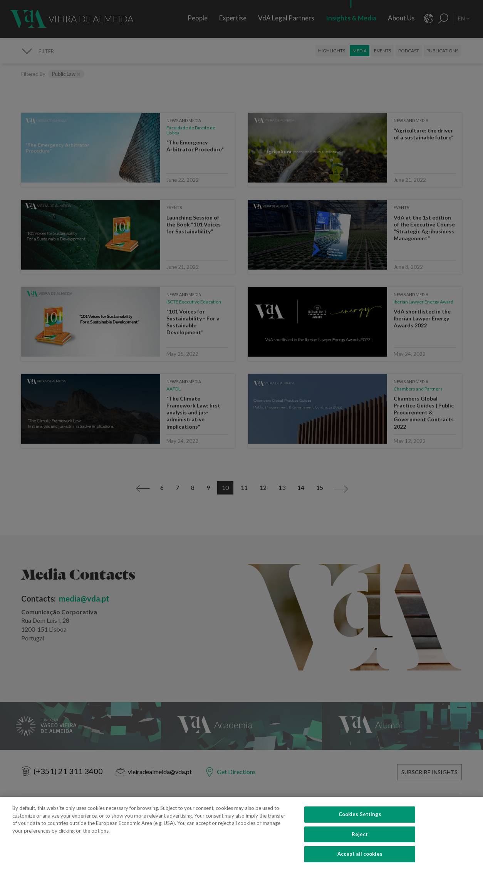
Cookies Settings (360, 824)
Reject (360, 844)
